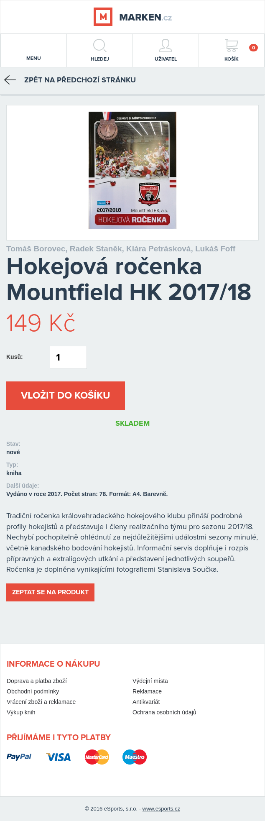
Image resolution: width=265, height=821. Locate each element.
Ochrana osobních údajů (164, 712)
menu (33, 51)
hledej (100, 50)
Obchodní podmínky (33, 691)
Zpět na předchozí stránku (70, 79)
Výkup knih (21, 712)
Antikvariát (146, 701)
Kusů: (14, 356)
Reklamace (147, 691)
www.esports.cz (161, 809)
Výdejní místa (150, 681)
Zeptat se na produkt (50, 592)
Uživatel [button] (166, 50)
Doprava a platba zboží (37, 681)
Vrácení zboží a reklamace (41, 701)
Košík (241, 50)
